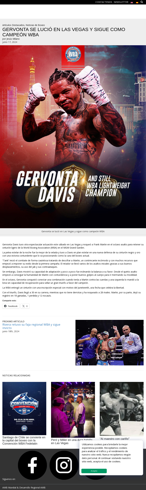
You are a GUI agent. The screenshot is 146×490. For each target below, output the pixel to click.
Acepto (94, 471)
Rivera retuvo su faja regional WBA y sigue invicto (31, 326)
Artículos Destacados (13, 25)
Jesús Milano (13, 38)
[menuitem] (132, 1)
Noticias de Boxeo (35, 25)
